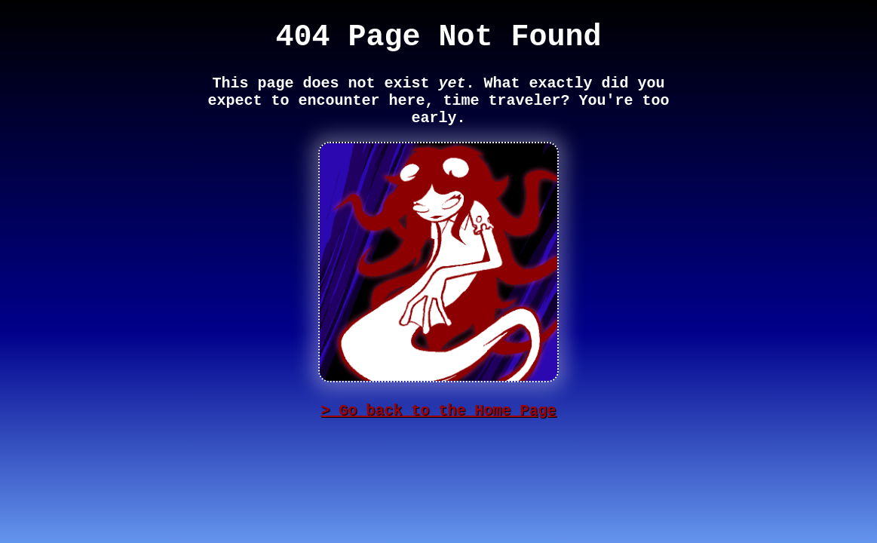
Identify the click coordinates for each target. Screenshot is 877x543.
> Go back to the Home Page (438, 410)
